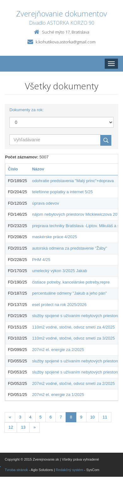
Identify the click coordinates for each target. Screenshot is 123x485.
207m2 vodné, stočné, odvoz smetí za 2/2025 (73, 383)
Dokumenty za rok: (26, 109)
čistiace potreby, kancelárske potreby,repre (71, 282)
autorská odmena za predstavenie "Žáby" (69, 248)
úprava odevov (45, 203)
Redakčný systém (69, 470)
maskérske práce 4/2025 (54, 236)
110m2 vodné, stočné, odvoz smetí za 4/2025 (73, 327)
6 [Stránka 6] (51, 417)
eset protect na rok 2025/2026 (59, 304)
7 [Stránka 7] (61, 417)
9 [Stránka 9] (81, 417)
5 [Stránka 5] (40, 417)
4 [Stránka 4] (30, 417)
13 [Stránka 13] (23, 427)
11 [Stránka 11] (104, 417)
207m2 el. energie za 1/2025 (58, 394)
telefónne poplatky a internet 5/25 (62, 191)
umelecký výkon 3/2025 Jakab (59, 270)
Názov (38, 169)
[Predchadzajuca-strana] (10, 417)
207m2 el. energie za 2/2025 (58, 349)
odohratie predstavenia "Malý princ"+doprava (73, 180)
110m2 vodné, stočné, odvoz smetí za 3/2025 (73, 338)
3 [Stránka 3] (20, 417)
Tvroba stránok (16, 470)
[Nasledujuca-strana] (34, 427)
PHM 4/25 (41, 259)
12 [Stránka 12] (11, 427)
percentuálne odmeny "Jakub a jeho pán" (69, 293)
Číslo (13, 169)
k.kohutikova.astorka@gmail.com (66, 42)
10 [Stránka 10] (92, 417)
